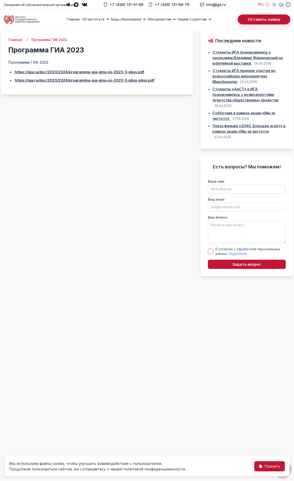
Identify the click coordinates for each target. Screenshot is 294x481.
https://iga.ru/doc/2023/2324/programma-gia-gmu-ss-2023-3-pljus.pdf (79, 72)
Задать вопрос (246, 264)
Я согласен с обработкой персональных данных (247, 251)
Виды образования (126, 19)
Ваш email (216, 199)
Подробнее (237, 254)
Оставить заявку (264, 19)
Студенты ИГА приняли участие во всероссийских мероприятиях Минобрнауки (244, 76)
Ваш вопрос (218, 217)
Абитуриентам (159, 19)
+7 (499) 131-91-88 (123, 4)
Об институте (93, 19)
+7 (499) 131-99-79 (168, 4)
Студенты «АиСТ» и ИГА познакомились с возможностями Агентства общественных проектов (245, 94)
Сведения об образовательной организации (40, 5)
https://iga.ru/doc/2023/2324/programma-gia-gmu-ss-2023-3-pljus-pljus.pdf (84, 80)
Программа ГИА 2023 (49, 40)
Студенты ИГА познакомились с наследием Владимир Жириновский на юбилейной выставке (247, 58)
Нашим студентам (192, 19)
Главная (73, 19)
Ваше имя (216, 181)
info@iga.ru (213, 4)
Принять (269, 466)
